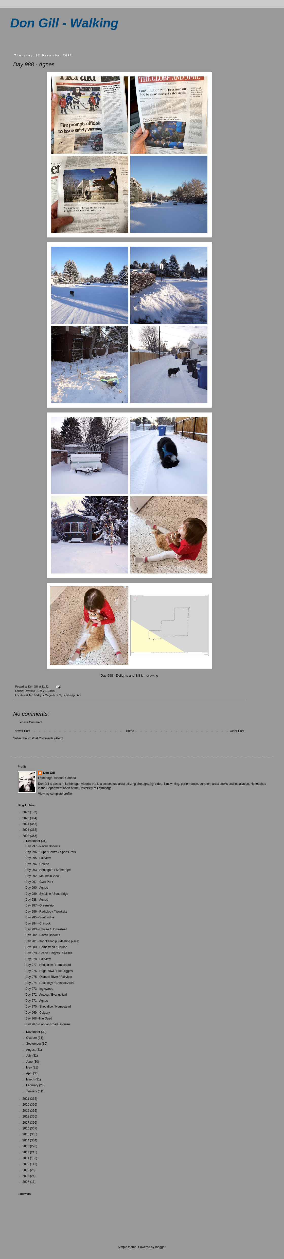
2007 (26, 1182)
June (29, 1061)
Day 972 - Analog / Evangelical (46, 994)
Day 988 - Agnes (36, 899)
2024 (26, 824)
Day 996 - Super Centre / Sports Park (50, 852)
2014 (26, 1140)
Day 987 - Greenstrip (39, 905)
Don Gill (49, 773)
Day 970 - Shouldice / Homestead (48, 1006)
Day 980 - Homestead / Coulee (46, 947)
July (29, 1055)
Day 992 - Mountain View (42, 876)
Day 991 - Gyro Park (39, 882)
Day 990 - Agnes (36, 887)
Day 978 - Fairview (38, 959)
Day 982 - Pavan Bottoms (42, 935)
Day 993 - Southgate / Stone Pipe (48, 870)
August (31, 1049)
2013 (26, 1146)
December (33, 841)
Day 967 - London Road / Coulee (47, 1024)
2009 (26, 1170)
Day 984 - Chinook (37, 923)
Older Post (237, 731)
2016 (26, 1128)
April (29, 1073)
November (33, 1032)
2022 (26, 836)
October (32, 1038)
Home (130, 731)
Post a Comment (31, 722)
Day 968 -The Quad (38, 1018)
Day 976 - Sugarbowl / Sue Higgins (49, 971)
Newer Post (22, 731)
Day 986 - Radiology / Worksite (46, 911)
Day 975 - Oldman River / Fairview (48, 977)
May (29, 1067)
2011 (26, 1158)
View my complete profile (55, 793)
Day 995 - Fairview (38, 858)
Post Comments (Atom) (47, 738)
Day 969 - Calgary (37, 1012)
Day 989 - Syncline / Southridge (46, 894)
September (34, 1043)
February (32, 1085)
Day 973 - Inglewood (39, 989)
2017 (26, 1122)
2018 (26, 1116)
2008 (26, 1176)
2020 (26, 1104)
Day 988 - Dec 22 (35, 690)
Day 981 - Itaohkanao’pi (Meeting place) (52, 941)
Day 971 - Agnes (36, 1000)
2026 (26, 812)
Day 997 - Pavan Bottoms (42, 846)
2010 (26, 1164)
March (31, 1079)
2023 (26, 830)
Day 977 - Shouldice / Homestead (48, 965)
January (32, 1091)
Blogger (160, 1247)
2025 (26, 818)
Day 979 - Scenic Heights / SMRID (48, 953)
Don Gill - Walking (64, 23)
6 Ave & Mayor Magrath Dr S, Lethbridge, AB (53, 695)
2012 (26, 1152)
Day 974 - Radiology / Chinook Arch (49, 983)
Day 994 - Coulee (37, 864)
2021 (26, 1099)
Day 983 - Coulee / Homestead (46, 929)
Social (51, 690)
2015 (26, 1134)
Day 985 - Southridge (39, 917)
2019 (26, 1110)
